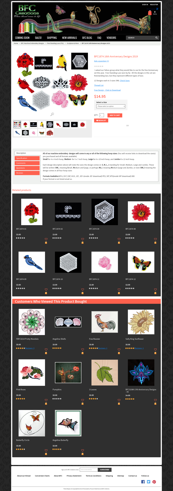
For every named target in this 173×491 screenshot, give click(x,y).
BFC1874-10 (58, 279)
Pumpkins (57, 390)
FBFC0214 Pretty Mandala (27, 339)
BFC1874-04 (94, 229)
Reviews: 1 (102, 348)
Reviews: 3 (29, 348)
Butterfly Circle (22, 440)
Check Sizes (125, 80)
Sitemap (120, 476)
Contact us (132, 476)
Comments (20, 163)
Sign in (145, 5)
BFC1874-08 (131, 229)
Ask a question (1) (101, 61)
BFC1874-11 (94, 279)
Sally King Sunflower (135, 339)
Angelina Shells (59, 339)
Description (21, 153)
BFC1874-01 (21, 229)
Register (154, 5)
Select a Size (101, 102)
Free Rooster (94, 339)
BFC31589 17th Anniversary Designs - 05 (141, 391)
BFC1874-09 (21, 279)
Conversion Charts (42, 476)
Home (16, 43)
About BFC (58, 476)
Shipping (109, 476)
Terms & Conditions (93, 476)
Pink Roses (21, 390)
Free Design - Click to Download (107, 90)
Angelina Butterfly (60, 440)
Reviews (19, 173)
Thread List (98, 85)
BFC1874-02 (58, 229)
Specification (21, 158)
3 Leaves (93, 390)
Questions (20, 168)
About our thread (24, 476)
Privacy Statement (74, 476)
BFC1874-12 (131, 279)
